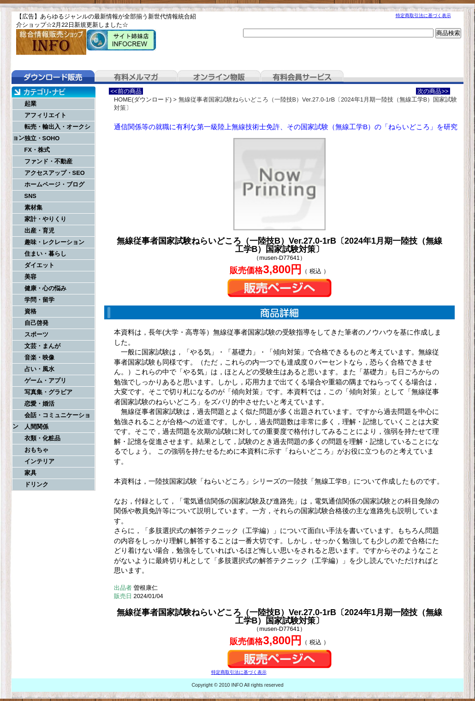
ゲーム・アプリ (45, 380)
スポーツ (36, 334)
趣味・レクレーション (54, 242)
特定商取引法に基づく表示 (423, 15)
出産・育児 (39, 230)
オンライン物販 (219, 77)
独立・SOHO (42, 138)
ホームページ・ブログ (54, 184)
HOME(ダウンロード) (143, 99)
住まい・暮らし (45, 253)
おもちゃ (36, 449)
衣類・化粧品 (42, 438)
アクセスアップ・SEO (54, 172)
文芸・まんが (42, 345)
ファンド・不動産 (48, 161)
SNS (30, 195)
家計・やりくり (45, 219)
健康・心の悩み (45, 288)
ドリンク (36, 484)
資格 (30, 311)
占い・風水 (39, 368)
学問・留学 (39, 299)
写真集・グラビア (48, 392)
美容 (30, 276)
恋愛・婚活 (39, 403)
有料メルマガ (136, 77)
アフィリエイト (45, 115)
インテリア (39, 461)
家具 (30, 472)
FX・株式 (37, 149)
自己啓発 (36, 322)
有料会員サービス (302, 77)
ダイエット (39, 265)
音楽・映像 (39, 357)
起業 (30, 103)
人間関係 (36, 426)
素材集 (33, 207)
